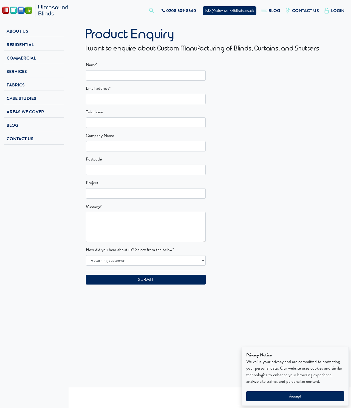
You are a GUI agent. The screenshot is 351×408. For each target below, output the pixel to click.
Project (92, 182)
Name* (91, 64)
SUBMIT (146, 279)
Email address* (98, 88)
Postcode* (94, 159)
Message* (94, 206)
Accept (295, 396)
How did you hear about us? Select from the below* (130, 249)
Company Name (100, 135)
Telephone (94, 112)
